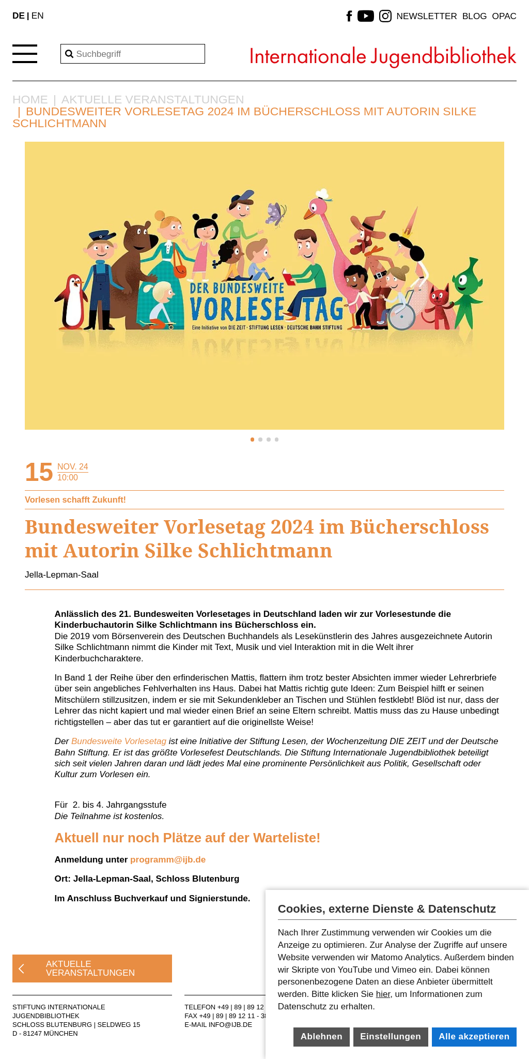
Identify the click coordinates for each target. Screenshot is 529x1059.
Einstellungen (390, 1036)
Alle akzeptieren (474, 1036)
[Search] (133, 53)
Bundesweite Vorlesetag (118, 741)
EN (38, 15)
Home (30, 99)
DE (18, 15)
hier (383, 994)
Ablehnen (322, 1036)
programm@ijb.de (168, 859)
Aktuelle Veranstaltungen (152, 99)
